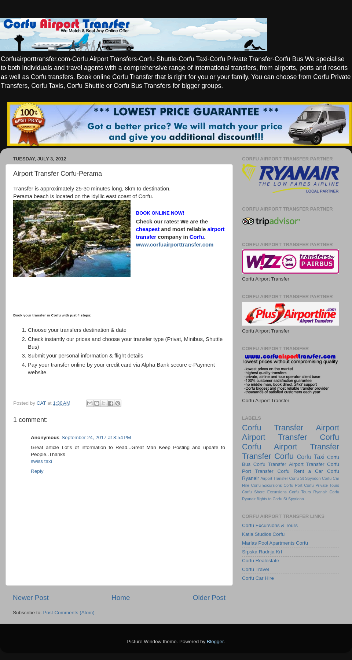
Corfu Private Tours (321, 485)
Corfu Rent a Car (300, 471)
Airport (327, 427)
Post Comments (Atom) (69, 612)
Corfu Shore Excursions (264, 492)
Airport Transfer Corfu (290, 437)
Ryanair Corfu (326, 492)
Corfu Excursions (266, 485)
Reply (37, 471)
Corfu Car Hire (258, 578)
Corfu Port (292, 485)
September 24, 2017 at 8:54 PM (96, 437)
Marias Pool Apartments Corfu (275, 543)
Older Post (209, 597)
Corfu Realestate (260, 560)
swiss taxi (41, 461)
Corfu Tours (300, 492)
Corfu (251, 427)
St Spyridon (293, 499)
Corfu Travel (255, 569)
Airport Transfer (306, 464)
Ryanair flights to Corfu (262, 499)
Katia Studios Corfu (263, 534)
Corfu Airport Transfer (290, 446)
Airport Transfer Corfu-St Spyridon (291, 478)
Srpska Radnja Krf (262, 552)
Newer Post (31, 597)
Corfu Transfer (269, 464)
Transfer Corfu (268, 456)
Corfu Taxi (310, 456)
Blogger (215, 641)
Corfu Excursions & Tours (270, 525)
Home (120, 597)
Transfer (288, 427)
